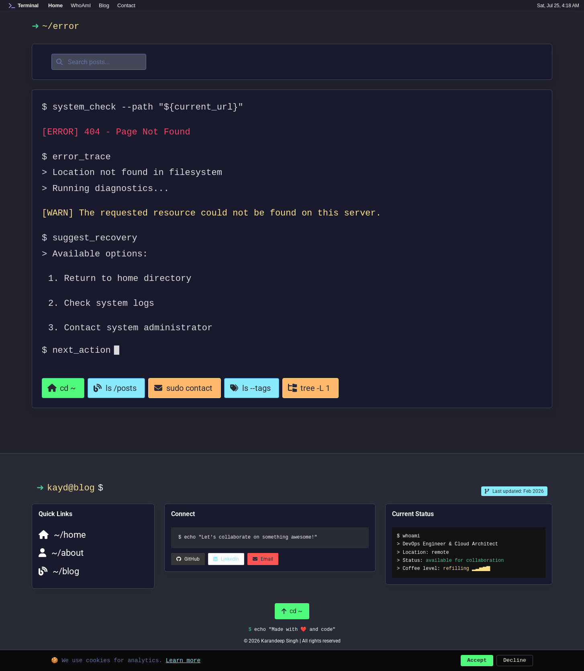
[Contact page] (184, 388)
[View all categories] (310, 388)
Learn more (183, 659)
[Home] (24, 5)
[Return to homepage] (63, 388)
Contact (126, 5)
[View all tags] (251, 388)
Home (55, 5)
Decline (514, 659)
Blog (104, 5)
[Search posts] (98, 62)
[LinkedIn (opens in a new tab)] (188, 559)
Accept (477, 659)
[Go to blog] (116, 388)
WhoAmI (81, 5)
